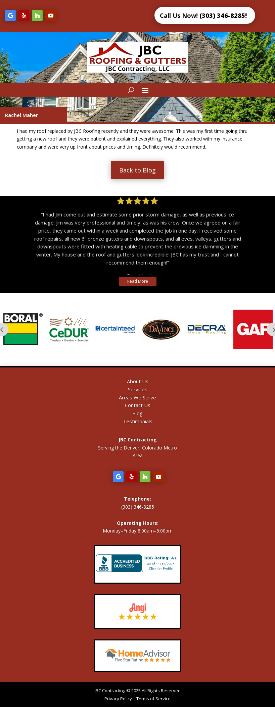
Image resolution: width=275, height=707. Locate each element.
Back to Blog (137, 170)
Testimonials (137, 421)
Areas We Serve (137, 397)
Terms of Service (153, 699)
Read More (137, 281)
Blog (137, 413)
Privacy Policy (118, 699)
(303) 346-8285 (137, 507)
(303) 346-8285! (223, 15)
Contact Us (137, 405)
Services (137, 389)
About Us (137, 381)
